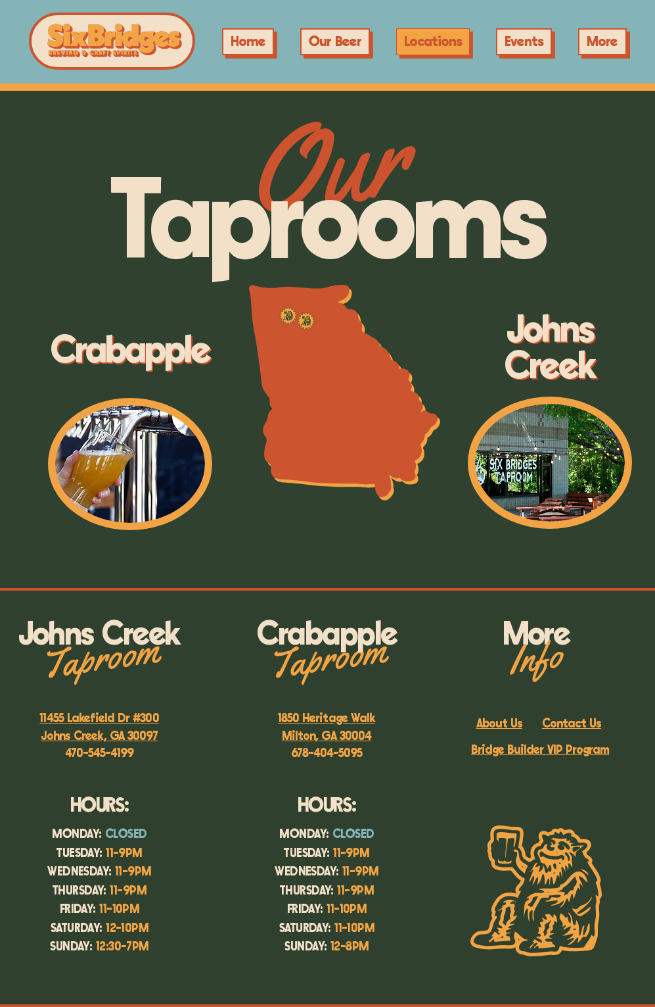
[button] (524, 41)
